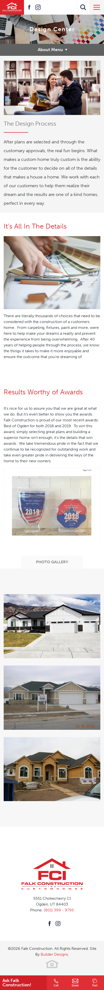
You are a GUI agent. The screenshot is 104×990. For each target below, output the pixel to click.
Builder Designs (54, 954)
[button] (83, 7)
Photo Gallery (52, 562)
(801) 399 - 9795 (59, 910)
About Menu (50, 49)
